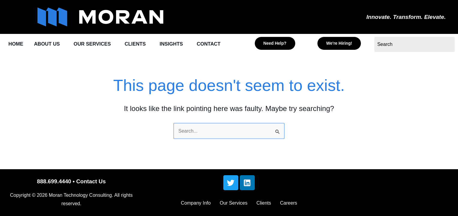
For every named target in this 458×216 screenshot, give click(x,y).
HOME (16, 44)
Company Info (196, 203)
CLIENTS (138, 44)
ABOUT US (47, 44)
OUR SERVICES (94, 44)
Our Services (233, 203)
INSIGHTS (175, 44)
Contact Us (91, 181)
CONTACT (213, 44)
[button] (49, 44)
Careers (288, 203)
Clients (263, 203)
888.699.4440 (54, 181)
